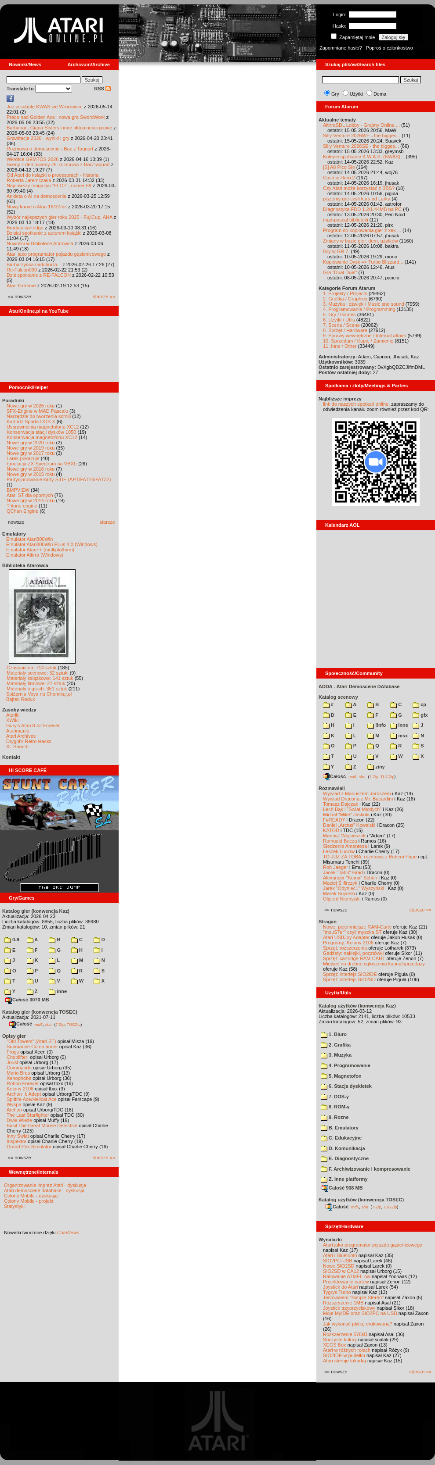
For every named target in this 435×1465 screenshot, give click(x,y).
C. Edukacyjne (341, 1137)
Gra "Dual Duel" (340, 272)
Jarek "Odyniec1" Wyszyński (353, 888)
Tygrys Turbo (337, 1292)
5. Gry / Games (339, 314)
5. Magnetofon (341, 1076)
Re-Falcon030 (22, 269)
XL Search (17, 746)
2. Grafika (336, 1044)
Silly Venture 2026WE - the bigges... (361, 135)
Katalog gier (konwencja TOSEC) (39, 1012)
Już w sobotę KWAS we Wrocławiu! (45, 106)
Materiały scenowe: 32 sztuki (38, 672)
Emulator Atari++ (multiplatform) (40, 549)
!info (376, 725)
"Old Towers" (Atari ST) (31, 1041)
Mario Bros (18, 1073)
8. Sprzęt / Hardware (345, 330)
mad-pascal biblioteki (345, 219)
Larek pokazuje (23, 458)
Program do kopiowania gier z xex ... (362, 230)
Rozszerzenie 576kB (345, 1334)
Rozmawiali (332, 788)
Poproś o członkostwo (389, 47)
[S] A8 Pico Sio (339, 167)
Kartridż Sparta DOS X (31, 421)
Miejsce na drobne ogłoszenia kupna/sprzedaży (374, 963)
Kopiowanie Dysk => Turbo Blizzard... (363, 261)
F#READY (334, 819)
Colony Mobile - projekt (29, 1201)
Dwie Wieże (19, 1120)
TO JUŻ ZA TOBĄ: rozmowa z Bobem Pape (370, 856)
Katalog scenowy (338, 697)
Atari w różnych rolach (346, 1350)
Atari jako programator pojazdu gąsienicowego (56, 254)
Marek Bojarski (339, 893)
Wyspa (14, 1104)
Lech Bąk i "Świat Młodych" (352, 809)
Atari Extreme (21, 285)
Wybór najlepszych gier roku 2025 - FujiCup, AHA (59, 217)
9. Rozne (334, 1117)
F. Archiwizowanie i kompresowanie (365, 1169)
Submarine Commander (32, 1046)
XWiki (12, 720)
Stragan (328, 921)
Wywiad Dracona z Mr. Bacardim (358, 798)
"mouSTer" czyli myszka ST (352, 932)
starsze (107, 522)
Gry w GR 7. (336, 251)
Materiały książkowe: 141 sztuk (40, 678)
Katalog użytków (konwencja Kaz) (357, 1005)
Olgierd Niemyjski (342, 898)
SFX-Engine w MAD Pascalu (37, 411)
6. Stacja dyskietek (346, 1086)
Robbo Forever (23, 1083)
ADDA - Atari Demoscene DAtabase (359, 686)
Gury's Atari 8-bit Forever (33, 725)
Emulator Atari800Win (29, 539)
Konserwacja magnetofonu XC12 (42, 437)
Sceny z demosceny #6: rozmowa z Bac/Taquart (58, 164)
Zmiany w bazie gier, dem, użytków (360, 240)
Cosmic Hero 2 (339, 177)
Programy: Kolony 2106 (348, 942)
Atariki (13, 715)
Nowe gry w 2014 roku (30, 500)
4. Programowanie (345, 1065)
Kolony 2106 (20, 1088)
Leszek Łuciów (339, 851)
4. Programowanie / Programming (359, 309)
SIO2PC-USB (337, 1260)
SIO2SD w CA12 (341, 1271)
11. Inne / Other (339, 346)
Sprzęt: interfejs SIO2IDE (350, 974)
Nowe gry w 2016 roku (30, 469)
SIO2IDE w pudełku (344, 1355)
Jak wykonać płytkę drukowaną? (357, 1323)
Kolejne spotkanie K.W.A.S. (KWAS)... (363, 156)
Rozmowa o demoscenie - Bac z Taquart (50, 148)
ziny (375, 766)
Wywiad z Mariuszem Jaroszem (357, 793)
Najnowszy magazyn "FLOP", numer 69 (49, 185)
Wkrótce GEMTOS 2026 (32, 159)
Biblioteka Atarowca (25, 565)
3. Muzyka (336, 1055)
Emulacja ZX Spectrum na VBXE (42, 463)
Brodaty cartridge (25, 227)
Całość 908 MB (342, 1187)
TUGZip (74, 1024)
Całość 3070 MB (27, 999)
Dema (379, 93)
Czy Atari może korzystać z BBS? (359, 188)
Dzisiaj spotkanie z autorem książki (44, 233)
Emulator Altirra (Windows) (34, 554)
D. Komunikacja (343, 1148)
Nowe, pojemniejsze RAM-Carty (357, 926)
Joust (12, 1062)
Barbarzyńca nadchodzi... (34, 264)
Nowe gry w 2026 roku (30, 405)
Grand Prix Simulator (29, 1146)
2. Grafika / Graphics (345, 298)
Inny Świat (18, 1136)
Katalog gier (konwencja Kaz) (35, 911)
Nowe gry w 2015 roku (30, 474)
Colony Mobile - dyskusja (31, 1195)
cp (419, 704)
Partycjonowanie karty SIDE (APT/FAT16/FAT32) (59, 479)
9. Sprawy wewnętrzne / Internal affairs (364, 335)
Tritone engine (22, 505)
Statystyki (14, 1206)
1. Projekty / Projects (345, 293)
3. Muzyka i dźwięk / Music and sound (363, 304)
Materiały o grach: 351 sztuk (37, 688)
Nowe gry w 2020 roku (30, 442)
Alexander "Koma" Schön (350, 877)
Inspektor (16, 1141)
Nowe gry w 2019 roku (30, 447)
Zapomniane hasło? (340, 47)
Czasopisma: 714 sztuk (32, 667)
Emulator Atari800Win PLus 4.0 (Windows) (52, 544)
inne (58, 991)
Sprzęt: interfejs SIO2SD (349, 979)
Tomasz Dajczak (340, 804)
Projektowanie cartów (346, 1281)
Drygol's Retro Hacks (28, 741)
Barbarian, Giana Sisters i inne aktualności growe (59, 127)
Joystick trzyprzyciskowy (349, 1308)
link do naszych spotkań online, (356, 404)
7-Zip (60, 1024)
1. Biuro (334, 1034)
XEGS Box (334, 1344)
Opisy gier (14, 1036)
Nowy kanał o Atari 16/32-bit (37, 206)
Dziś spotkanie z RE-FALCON (39, 275)
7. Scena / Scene (341, 325)
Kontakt (11, 757)
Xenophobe (19, 1078)
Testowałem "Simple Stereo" (353, 1297)
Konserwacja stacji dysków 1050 (41, 432)
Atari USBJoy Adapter (346, 937)
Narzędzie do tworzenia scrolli (39, 416)
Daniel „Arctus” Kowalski (349, 825)
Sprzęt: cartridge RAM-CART (354, 958)
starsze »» (104, 296)
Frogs (13, 1051)
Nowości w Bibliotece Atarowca (40, 243)
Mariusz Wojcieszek (344, 835)
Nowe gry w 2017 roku (30, 453)
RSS (102, 88)
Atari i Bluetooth (340, 1255)
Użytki (356, 93)
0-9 (11, 939)
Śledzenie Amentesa (345, 846)
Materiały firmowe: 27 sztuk (36, 683)
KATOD (331, 830)
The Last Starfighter (28, 1115)
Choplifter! (18, 1057)
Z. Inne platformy (344, 1179)
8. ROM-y (335, 1106)
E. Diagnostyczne (345, 1158)
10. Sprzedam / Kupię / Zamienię (358, 340)
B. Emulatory (340, 1127)
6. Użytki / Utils (339, 319)
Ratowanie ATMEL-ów (346, 1276)
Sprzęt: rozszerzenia (345, 947)
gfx (420, 715)
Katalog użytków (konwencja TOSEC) (361, 1199)
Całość (20, 1023)
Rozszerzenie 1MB (343, 1302)
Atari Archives (21, 736)
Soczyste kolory (340, 1339)
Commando (19, 1067)
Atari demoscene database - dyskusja (44, 1190)
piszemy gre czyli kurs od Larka (356, 198)
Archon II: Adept (24, 1094)
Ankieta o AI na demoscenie (36, 196)
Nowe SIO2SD (339, 1265)
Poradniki (13, 400)
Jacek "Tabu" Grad (343, 872)
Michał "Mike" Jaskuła (346, 814)
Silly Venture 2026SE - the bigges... (361, 146)
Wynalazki (330, 1239)
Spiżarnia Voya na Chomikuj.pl (39, 694)
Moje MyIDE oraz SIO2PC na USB (360, 1313)
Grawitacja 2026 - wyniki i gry (38, 138)
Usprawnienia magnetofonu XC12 (43, 426)
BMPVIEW (18, 490)
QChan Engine (22, 511)
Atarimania (17, 730)
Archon (14, 1109)
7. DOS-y (335, 1096)
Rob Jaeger (335, 867)
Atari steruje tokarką (344, 1360)
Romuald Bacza (340, 840)
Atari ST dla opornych (30, 495)
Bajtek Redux (20, 699)
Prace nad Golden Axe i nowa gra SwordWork (56, 117)
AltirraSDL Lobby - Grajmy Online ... (361, 125)
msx (399, 735)
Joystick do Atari (340, 1287)
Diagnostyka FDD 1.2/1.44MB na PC (362, 209)
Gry (335, 93)
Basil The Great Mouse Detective (42, 1125)
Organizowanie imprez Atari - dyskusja (45, 1185)
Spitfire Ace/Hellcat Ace (32, 1099)
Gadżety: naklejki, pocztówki (353, 953)
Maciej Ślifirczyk (340, 883)
